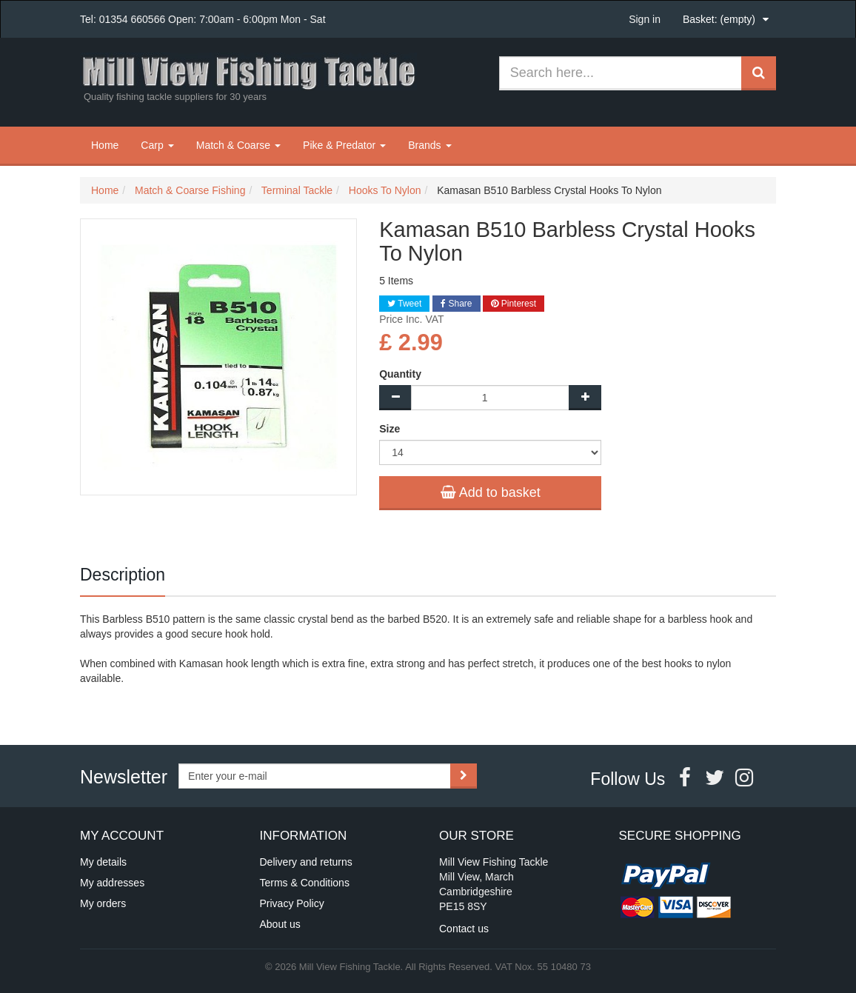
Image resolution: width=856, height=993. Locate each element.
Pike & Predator (344, 145)
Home (104, 145)
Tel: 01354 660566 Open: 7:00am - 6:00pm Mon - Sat (203, 19)
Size (391, 429)
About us (280, 924)
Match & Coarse (238, 145)
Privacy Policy (292, 903)
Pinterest (513, 303)
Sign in (645, 19)
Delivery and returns (306, 862)
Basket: (719, 19)
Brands (429, 145)
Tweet (404, 303)
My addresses (112, 883)
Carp (157, 145)
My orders (103, 903)
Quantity (400, 374)
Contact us (464, 929)
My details (103, 862)
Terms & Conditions (305, 883)
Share (456, 303)
